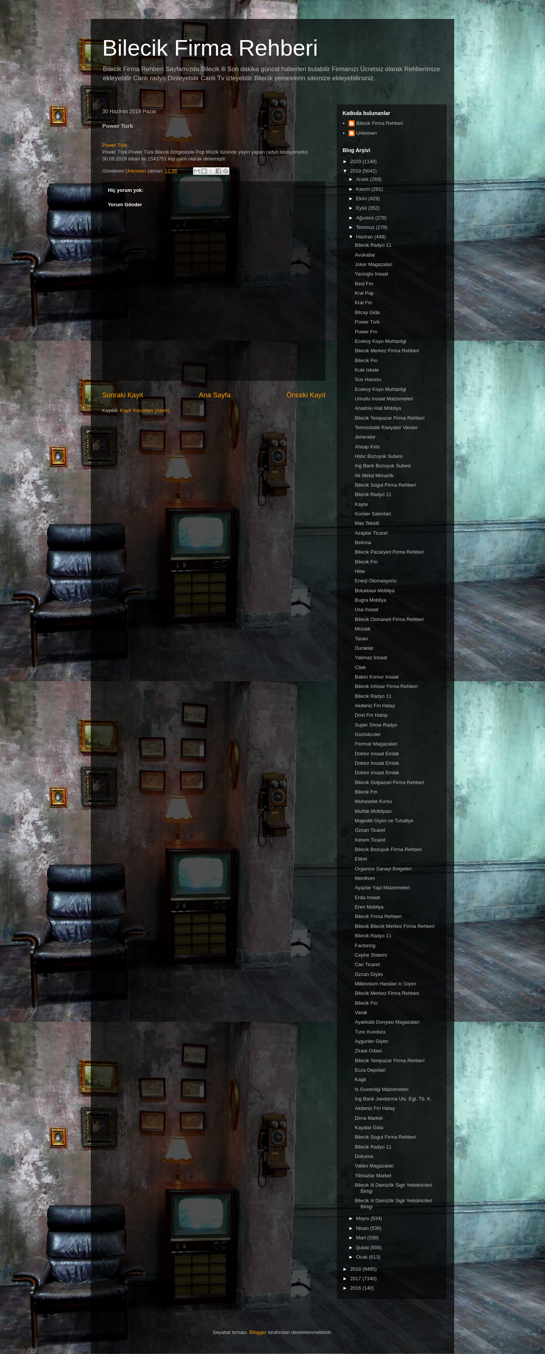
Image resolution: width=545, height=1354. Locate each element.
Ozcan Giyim (369, 974)
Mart (361, 1237)
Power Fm (366, 332)
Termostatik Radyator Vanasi (386, 427)
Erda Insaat (367, 897)
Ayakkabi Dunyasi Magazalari (387, 1022)
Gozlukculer (368, 734)
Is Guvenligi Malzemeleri (381, 1089)
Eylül (362, 208)
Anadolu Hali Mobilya (378, 408)
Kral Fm (363, 302)
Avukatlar (365, 255)
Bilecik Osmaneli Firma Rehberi (389, 619)
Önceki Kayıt (306, 395)
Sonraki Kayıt (122, 395)
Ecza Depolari (370, 1070)
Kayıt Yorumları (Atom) (145, 410)
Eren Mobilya (369, 907)
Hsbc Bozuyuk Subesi (378, 456)
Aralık (363, 179)
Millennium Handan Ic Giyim (385, 984)
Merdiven (365, 878)
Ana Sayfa (215, 395)
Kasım (363, 189)
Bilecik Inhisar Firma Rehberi (386, 686)
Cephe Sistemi (371, 955)
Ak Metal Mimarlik (374, 475)
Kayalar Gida (369, 1127)
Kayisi (361, 504)
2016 (356, 1288)
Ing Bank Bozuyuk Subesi (383, 465)
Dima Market (369, 1118)
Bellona (363, 542)
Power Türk (114, 145)
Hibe (360, 571)
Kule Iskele (367, 370)
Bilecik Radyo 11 (373, 245)
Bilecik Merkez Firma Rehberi (387, 350)
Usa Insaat (366, 609)
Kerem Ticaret (370, 840)
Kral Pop (364, 293)
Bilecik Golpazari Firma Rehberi (389, 782)
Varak (361, 1012)
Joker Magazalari (373, 264)
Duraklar (364, 648)
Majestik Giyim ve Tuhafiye (384, 820)
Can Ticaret (367, 964)
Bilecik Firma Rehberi (210, 48)
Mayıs (363, 1218)
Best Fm (364, 283)
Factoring (365, 945)
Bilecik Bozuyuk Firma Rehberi (388, 849)
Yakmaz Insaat (371, 657)
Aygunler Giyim (371, 1041)
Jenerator (365, 437)
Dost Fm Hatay (371, 715)
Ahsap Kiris (367, 447)
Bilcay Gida (367, 312)
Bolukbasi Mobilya (374, 590)
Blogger (257, 1332)
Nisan (363, 1228)
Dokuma (364, 1156)
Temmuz (366, 227)
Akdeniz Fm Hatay (375, 705)
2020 (356, 161)
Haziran (365, 237)
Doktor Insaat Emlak (377, 753)
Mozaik (362, 629)
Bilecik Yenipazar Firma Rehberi (389, 418)
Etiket (361, 859)
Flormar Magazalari (376, 744)
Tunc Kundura (370, 1032)
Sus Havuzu (368, 379)
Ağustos (365, 218)
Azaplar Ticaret (371, 533)
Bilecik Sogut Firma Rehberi (385, 485)
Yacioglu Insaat (371, 274)
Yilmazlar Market (373, 1175)
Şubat (363, 1247)
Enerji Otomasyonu (376, 581)
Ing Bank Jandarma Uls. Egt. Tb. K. (393, 1099)
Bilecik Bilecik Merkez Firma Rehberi (394, 926)
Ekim (362, 198)
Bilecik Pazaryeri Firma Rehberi (389, 552)
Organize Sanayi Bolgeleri (383, 869)
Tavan (361, 638)
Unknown (366, 133)
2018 (356, 1269)
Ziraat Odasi (368, 1051)
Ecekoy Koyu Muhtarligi (380, 341)
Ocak (362, 1257)
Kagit (360, 1079)
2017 (356, 1278)
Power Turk (367, 322)
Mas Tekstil (367, 523)
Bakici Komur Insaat (377, 677)
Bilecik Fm (366, 360)
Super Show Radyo (376, 725)
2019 (356, 171)
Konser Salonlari (373, 514)
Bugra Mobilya (370, 600)
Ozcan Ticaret (370, 830)
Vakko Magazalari (374, 1166)
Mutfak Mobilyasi (373, 811)
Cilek (360, 667)
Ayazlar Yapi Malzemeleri (382, 887)
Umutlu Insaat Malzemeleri (384, 399)
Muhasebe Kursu (373, 801)
